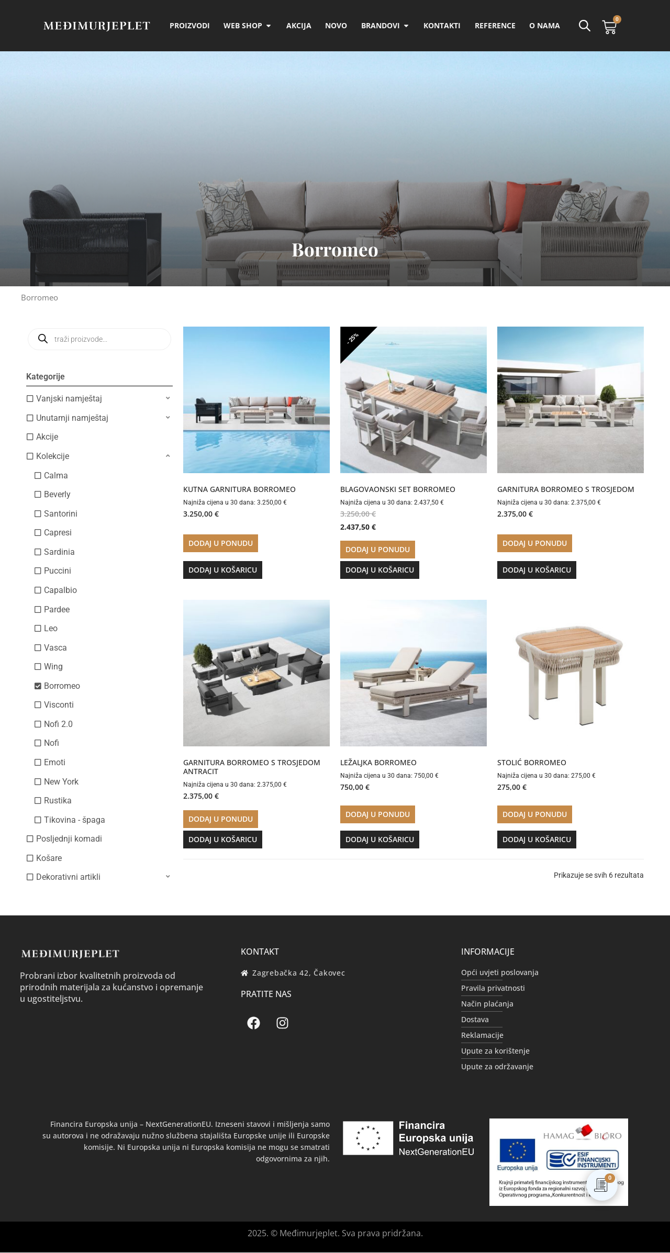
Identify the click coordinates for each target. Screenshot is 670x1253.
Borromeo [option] (62, 686)
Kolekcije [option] (52, 457)
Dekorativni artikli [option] (68, 877)
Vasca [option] (55, 648)
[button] (99, 399)
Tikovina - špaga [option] (74, 820)
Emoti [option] (54, 763)
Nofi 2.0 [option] (58, 725)
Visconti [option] (59, 705)
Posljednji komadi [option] (69, 839)
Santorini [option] (60, 514)
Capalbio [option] (60, 591)
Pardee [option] (57, 610)
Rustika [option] (58, 801)
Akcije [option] (47, 437)
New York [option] (61, 782)
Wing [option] (53, 667)
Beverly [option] (57, 495)
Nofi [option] (51, 743)
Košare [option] (49, 859)
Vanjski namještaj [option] (69, 399)
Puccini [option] (57, 571)
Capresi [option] (58, 533)
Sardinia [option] (59, 552)
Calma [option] (56, 476)
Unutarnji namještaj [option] (72, 418)
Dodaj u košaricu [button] (222, 570)
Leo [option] (51, 629)
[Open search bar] (584, 25)
